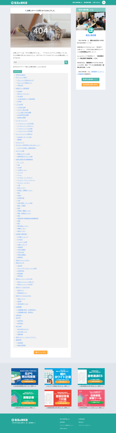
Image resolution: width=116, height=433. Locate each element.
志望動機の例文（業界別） (25, 310)
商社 (18, 192)
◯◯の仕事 (19, 104)
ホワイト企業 (20, 150)
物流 (18, 207)
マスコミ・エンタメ (23, 182)
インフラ (20, 172)
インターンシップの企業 (24, 128)
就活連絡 (20, 272)
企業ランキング (22, 243)
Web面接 (20, 341)
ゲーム (19, 174)
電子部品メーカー (22, 225)
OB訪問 (19, 264)
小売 (18, 199)
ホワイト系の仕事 (22, 110)
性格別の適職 (21, 117)
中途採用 (80, 74)
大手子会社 (20, 251)
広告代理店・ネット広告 (24, 202)
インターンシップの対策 (24, 131)
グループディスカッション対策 (27, 267)
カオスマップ (20, 142)
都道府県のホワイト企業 (24, 156)
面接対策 (18, 338)
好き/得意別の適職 (23, 115)
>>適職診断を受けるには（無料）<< (24, 405)
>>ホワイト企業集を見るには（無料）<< (58, 384)
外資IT (19, 194)
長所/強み (20, 321)
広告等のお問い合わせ (90, 85)
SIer (18, 164)
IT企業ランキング (22, 236)
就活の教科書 (90, 35)
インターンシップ (21, 120)
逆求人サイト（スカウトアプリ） (26, 335)
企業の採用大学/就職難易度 (24, 159)
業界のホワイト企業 (23, 153)
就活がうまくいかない (23, 259)
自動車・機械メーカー (24, 210)
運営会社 (81, 419)
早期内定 (20, 274)
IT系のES (20, 85)
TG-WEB (20, 96)
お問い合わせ (96, 2)
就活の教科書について (90, 79)
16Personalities (20, 75)
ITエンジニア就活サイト (24, 83)
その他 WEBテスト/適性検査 (26, 99)
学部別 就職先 (21, 253)
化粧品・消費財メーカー (24, 189)
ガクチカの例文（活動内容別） (27, 147)
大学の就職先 (21, 248)
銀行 (18, 222)
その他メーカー (22, 169)
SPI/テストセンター (23, 94)
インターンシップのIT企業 (25, 123)
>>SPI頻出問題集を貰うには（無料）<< (24, 384)
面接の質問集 (21, 343)
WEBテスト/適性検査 (22, 88)
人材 (18, 184)
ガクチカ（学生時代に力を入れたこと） (28, 144)
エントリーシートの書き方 (24, 133)
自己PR (18, 316)
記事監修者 (82, 416)
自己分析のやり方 (22, 327)
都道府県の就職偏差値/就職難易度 (27, 217)
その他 (19, 167)
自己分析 (18, 324)
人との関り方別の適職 (24, 112)
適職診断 (20, 332)
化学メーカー (21, 187)
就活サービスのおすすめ (23, 294)
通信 (18, 215)
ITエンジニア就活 (21, 77)
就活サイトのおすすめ (23, 286)
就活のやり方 (20, 261)
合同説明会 (20, 269)
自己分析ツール (22, 330)
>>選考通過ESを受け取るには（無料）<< (91, 384)
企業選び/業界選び (21, 233)
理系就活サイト (22, 291)
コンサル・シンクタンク (24, 177)
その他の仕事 (21, 107)
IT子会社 (20, 238)
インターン (101, 71)
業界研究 (20, 256)
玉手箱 (19, 101)
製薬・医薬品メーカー (24, 212)
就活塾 (19, 299)
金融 (18, 220)
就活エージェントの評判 (24, 283)
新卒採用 (94, 71)
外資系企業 (20, 197)
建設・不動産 (21, 204)
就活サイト (20, 288)
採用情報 (62, 419)
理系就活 (18, 313)
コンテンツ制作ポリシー (66, 422)
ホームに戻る (41, 350)
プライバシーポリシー (85, 422)
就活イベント (21, 297)
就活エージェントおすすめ (24, 277)
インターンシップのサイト (25, 125)
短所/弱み (20, 319)
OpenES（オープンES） (25, 136)
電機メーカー (21, 227)
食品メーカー (21, 230)
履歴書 (19, 139)
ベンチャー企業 (22, 241)
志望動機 (18, 305)
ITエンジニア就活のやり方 (25, 80)
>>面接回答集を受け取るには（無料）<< (58, 405)
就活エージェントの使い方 (25, 280)
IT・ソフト (20, 162)
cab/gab (19, 91)
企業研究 (20, 246)
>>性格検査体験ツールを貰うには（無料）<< (91, 405)
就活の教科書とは (77, 2)
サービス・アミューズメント (26, 179)
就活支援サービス (22, 302)
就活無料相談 (87, 2)
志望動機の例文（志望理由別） (27, 308)
